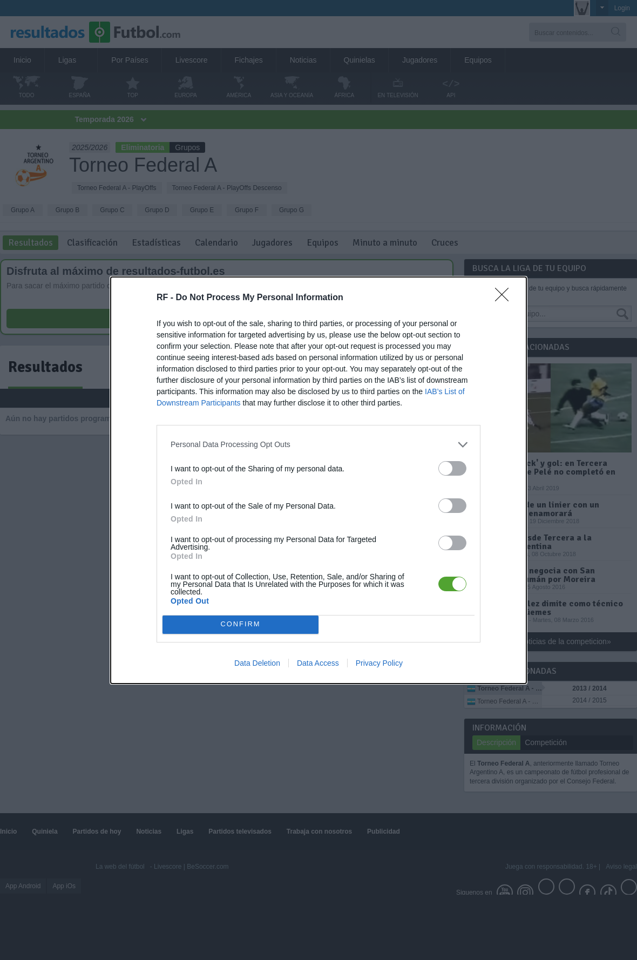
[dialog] (318, 480)
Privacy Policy (379, 663)
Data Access (318, 663)
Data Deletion (257, 663)
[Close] (505, 298)
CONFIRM (240, 624)
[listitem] (318, 444)
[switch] (452, 468)
